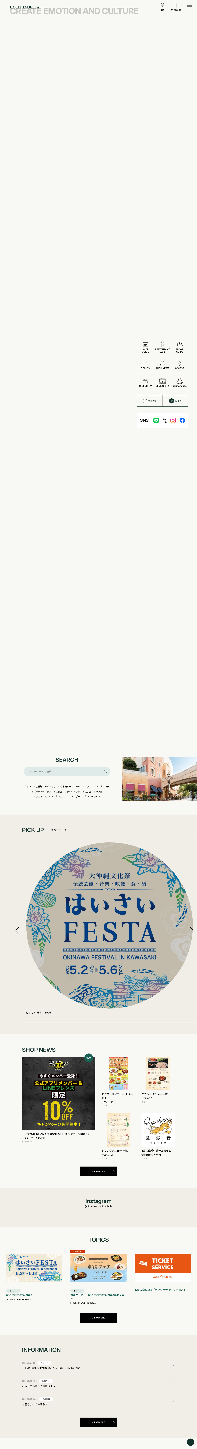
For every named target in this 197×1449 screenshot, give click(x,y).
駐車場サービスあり (70, 786)
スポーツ (78, 796)
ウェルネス (63, 796)
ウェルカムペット (44, 796)
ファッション (91, 786)
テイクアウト (73, 791)
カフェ (99, 791)
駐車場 (175, 400)
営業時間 (150, 401)
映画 (29, 786)
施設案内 (176, 10)
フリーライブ (93, 796)
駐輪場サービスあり (46, 786)
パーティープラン (42, 791)
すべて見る (57, 830)
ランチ (105, 786)
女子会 (87, 791)
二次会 (59, 791)
